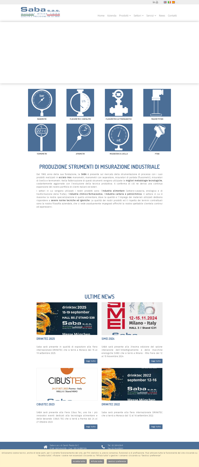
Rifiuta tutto (97, 461)
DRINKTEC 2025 (45, 338)
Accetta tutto (79, 461)
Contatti (172, 15)
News (162, 15)
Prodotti (125, 15)
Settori (139, 15)
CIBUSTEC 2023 (45, 404)
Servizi (151, 15)
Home (101, 15)
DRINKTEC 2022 (111, 404)
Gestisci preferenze (117, 461)
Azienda (111, 15)
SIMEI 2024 (108, 338)
